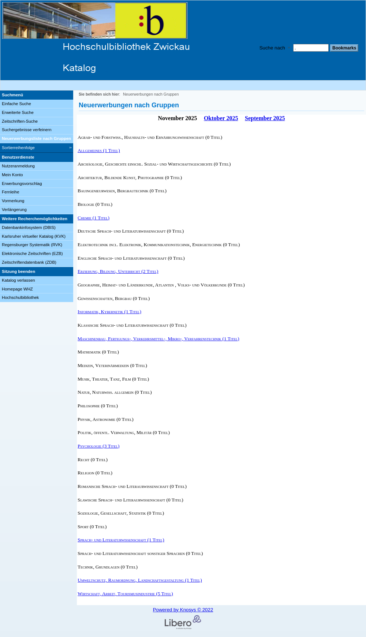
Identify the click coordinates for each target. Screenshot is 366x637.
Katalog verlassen (18, 280)
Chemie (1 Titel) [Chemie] (93, 218)
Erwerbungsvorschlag (22, 183)
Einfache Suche (16, 103)
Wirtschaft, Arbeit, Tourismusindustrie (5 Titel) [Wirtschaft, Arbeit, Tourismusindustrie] (125, 593)
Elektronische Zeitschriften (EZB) (32, 253)
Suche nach (272, 48)
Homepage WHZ (17, 289)
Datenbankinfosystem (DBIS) (29, 227)
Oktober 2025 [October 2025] (221, 118)
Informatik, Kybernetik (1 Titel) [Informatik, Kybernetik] (109, 311)
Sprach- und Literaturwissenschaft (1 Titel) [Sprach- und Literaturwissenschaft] (121, 539)
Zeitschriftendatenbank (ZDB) (29, 262)
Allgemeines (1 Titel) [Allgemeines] (99, 150)
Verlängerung (14, 209)
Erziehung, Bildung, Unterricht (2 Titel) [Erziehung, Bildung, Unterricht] (118, 271)
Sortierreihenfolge (18, 147)
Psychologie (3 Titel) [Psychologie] (99, 446)
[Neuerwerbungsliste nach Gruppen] (36, 138)
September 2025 (265, 118)
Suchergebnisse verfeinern (27, 129)
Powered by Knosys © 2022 (183, 609)
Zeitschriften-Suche (20, 121)
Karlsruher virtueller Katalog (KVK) (34, 236)
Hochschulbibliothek (20, 297)
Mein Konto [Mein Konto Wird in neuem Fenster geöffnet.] (12, 175)
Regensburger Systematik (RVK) (32, 244)
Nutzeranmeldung (18, 166)
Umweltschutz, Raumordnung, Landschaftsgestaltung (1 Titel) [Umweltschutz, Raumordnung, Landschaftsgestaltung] (140, 580)
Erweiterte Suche (18, 112)
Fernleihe (10, 192)
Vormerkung (13, 201)
